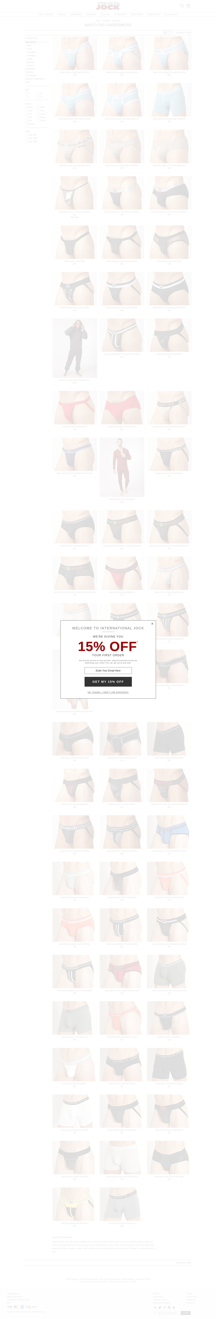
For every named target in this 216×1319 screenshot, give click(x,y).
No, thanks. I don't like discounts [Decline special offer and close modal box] (108, 692)
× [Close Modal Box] (152, 624)
